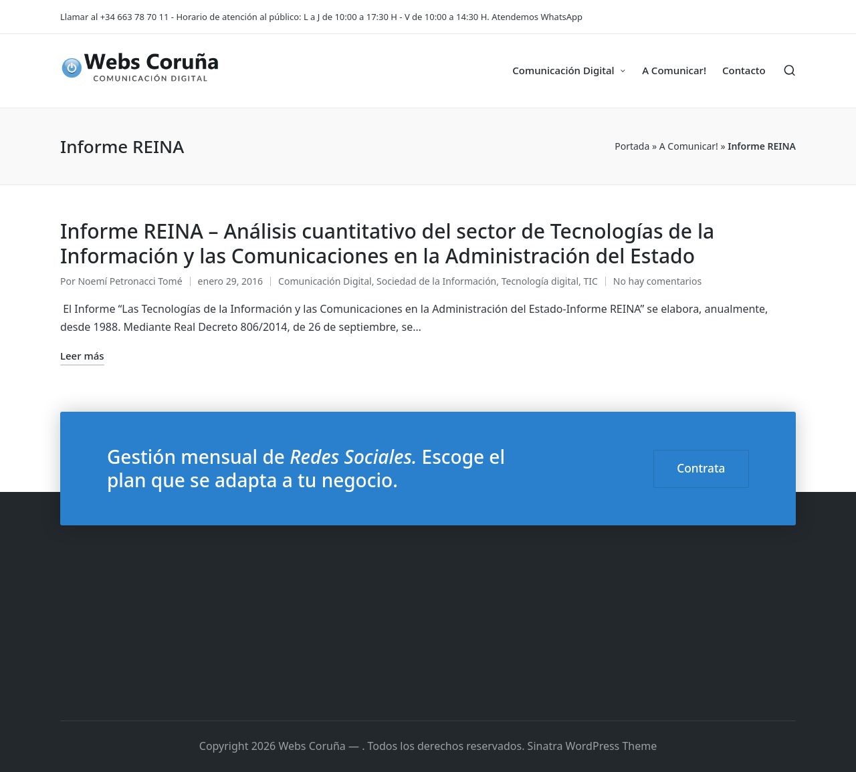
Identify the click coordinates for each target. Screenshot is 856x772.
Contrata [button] (701, 468)
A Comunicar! (688, 146)
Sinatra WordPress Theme (592, 746)
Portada (632, 146)
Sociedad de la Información (436, 281)
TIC (590, 281)
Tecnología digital (540, 281)
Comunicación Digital (325, 281)
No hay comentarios (657, 281)
